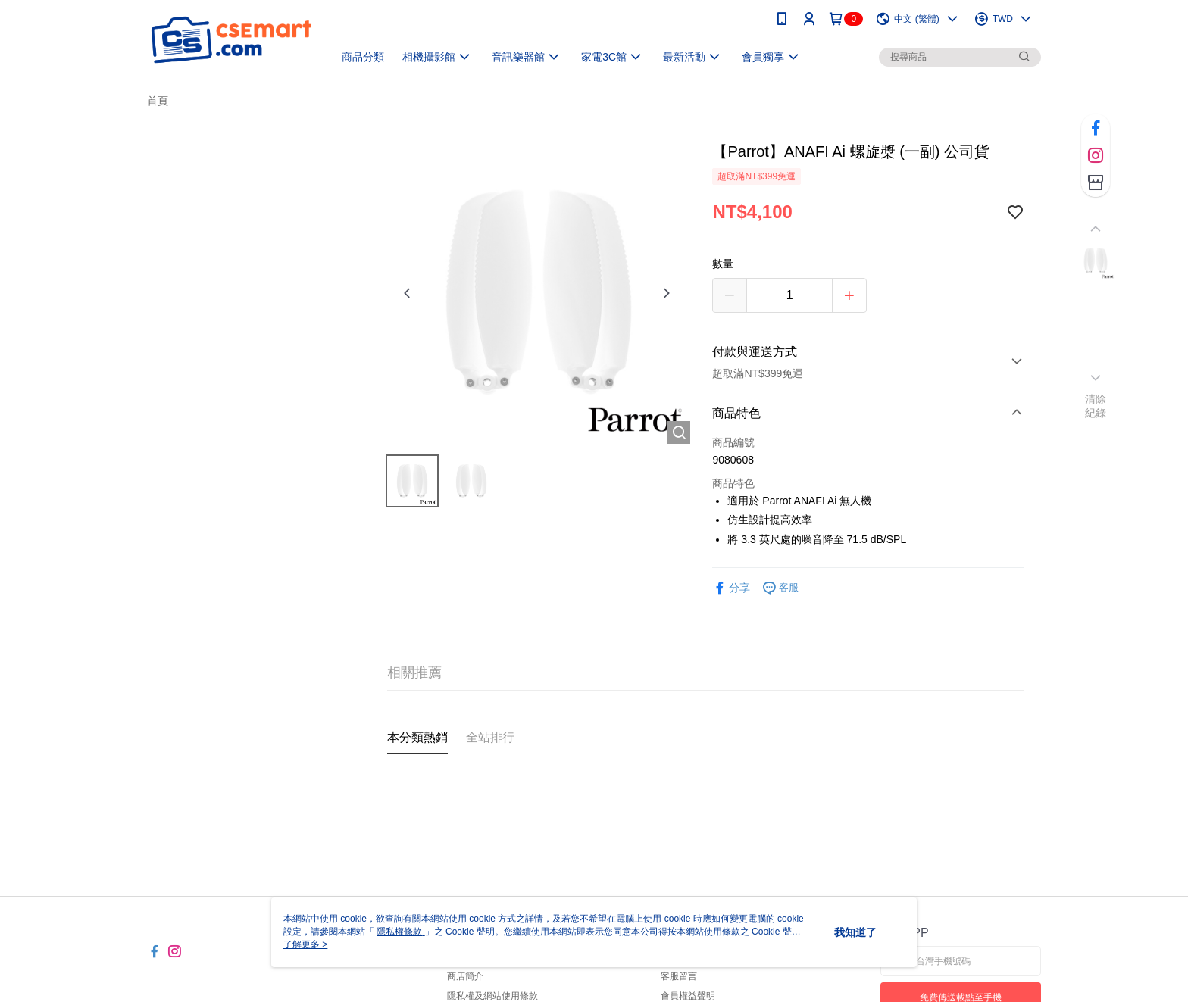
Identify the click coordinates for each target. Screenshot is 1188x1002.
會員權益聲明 (688, 996)
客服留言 (679, 976)
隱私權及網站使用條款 (492, 996)
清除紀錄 (1096, 406)
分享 (731, 588)
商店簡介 (465, 976)
